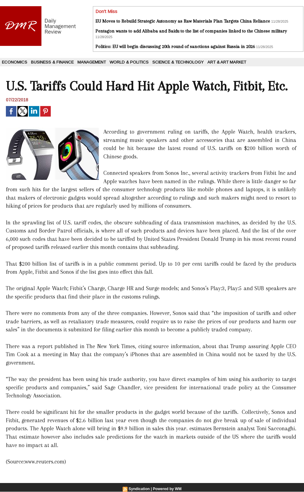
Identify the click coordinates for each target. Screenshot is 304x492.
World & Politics (129, 62)
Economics (14, 62)
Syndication (139, 489)
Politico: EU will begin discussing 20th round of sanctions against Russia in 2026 (175, 46)
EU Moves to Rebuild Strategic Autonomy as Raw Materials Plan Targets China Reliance (182, 21)
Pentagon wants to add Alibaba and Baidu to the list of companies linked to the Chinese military (191, 31)
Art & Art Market (226, 62)
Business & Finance (52, 62)
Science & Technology (178, 62)
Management (91, 62)
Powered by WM (167, 489)
